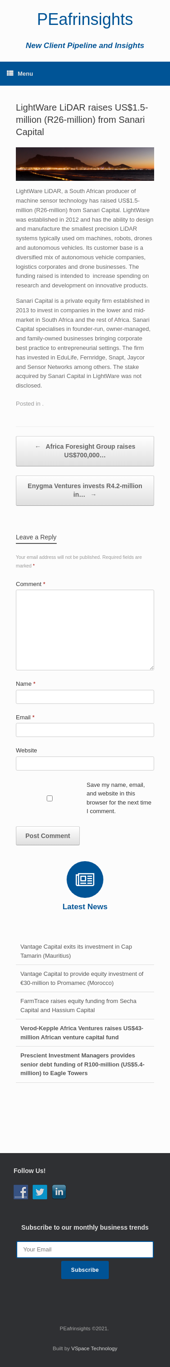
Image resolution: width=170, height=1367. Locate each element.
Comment (30, 584)
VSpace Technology (94, 1348)
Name (25, 683)
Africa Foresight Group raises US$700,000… (85, 450)
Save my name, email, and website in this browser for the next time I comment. (119, 798)
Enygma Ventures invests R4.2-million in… (85, 490)
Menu (20, 73)
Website (26, 750)
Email (25, 717)
